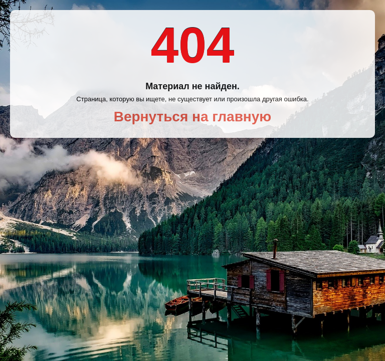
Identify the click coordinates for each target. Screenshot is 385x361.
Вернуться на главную (193, 116)
